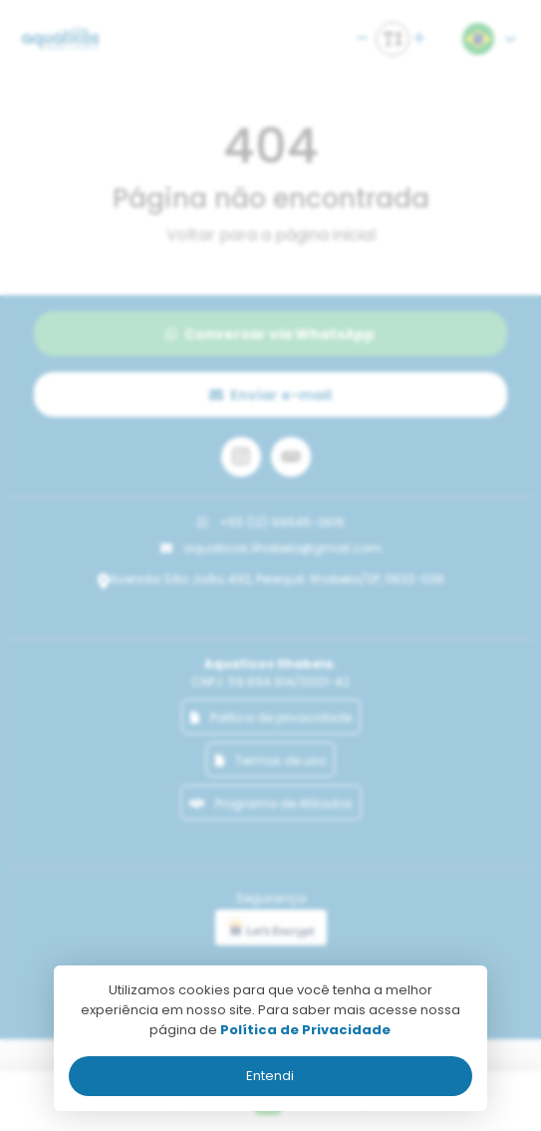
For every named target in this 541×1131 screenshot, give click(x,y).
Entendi (270, 1075)
